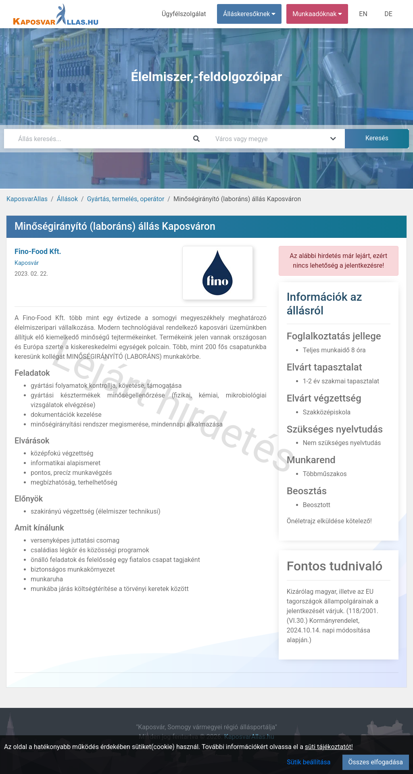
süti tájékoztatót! (329, 747)
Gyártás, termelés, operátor (126, 199)
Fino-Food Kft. (38, 251)
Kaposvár (27, 263)
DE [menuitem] (388, 14)
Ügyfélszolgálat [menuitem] (184, 14)
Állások (67, 199)
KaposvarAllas (27, 199)
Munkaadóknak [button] (317, 14)
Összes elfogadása (375, 762)
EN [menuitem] (363, 14)
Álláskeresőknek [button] (249, 14)
